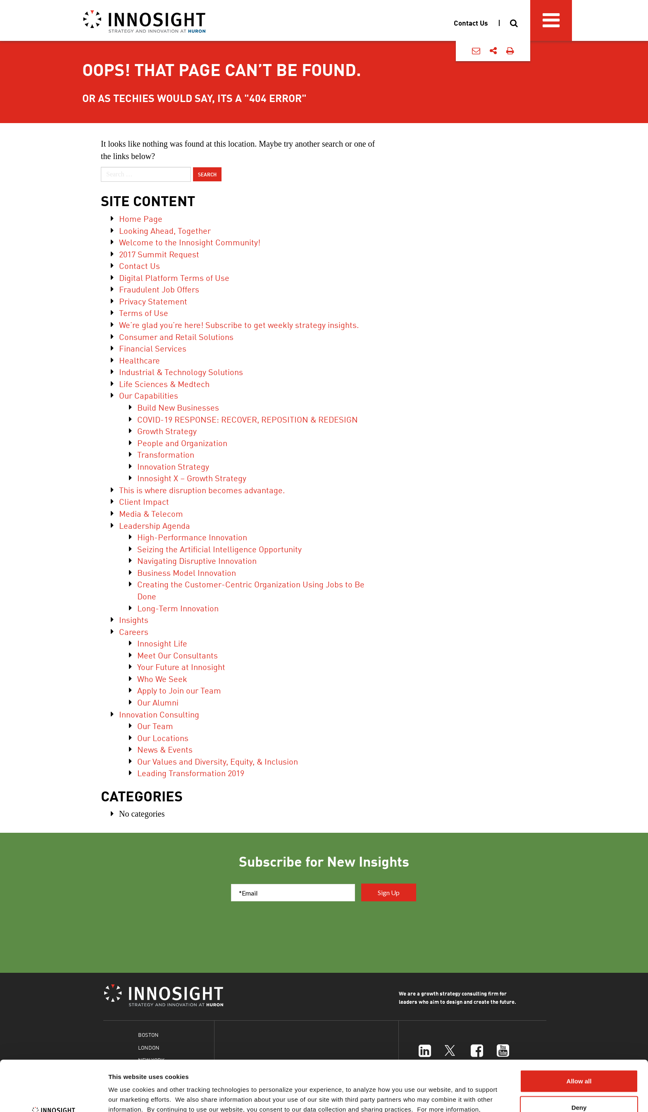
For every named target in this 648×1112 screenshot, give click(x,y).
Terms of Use (143, 312)
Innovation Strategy (173, 466)
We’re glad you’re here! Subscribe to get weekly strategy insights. (239, 324)
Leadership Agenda (154, 525)
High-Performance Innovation (192, 536)
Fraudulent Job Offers (159, 289)
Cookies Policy (177, 1068)
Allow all (579, 1030)
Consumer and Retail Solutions (176, 336)
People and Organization (182, 442)
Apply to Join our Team (179, 690)
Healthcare (139, 360)
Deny (579, 1056)
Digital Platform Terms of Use (174, 277)
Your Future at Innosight (181, 666)
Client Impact (144, 501)
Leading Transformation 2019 (190, 772)
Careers (133, 631)
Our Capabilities (148, 395)
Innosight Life (162, 643)
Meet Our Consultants (177, 655)
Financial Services (152, 348)
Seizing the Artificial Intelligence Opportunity (219, 548)
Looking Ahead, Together (165, 230)
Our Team (155, 725)
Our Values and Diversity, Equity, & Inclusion (217, 761)
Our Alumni (158, 702)
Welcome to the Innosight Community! (189, 241)
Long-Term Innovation (178, 607)
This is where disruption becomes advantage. (202, 489)
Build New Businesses (178, 407)
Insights (133, 619)
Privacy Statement (153, 301)
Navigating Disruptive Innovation (197, 560)
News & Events (165, 749)
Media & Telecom (151, 513)
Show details (434, 1095)
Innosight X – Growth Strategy (191, 477)
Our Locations (162, 737)
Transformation (165, 454)
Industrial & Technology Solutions (181, 371)
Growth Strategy (167, 430)
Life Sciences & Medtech (164, 383)
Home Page (140, 218)
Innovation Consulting (159, 714)
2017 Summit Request (159, 253)
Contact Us (139, 265)
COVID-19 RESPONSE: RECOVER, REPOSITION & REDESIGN (247, 419)
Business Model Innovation (186, 572)
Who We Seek (162, 678)
